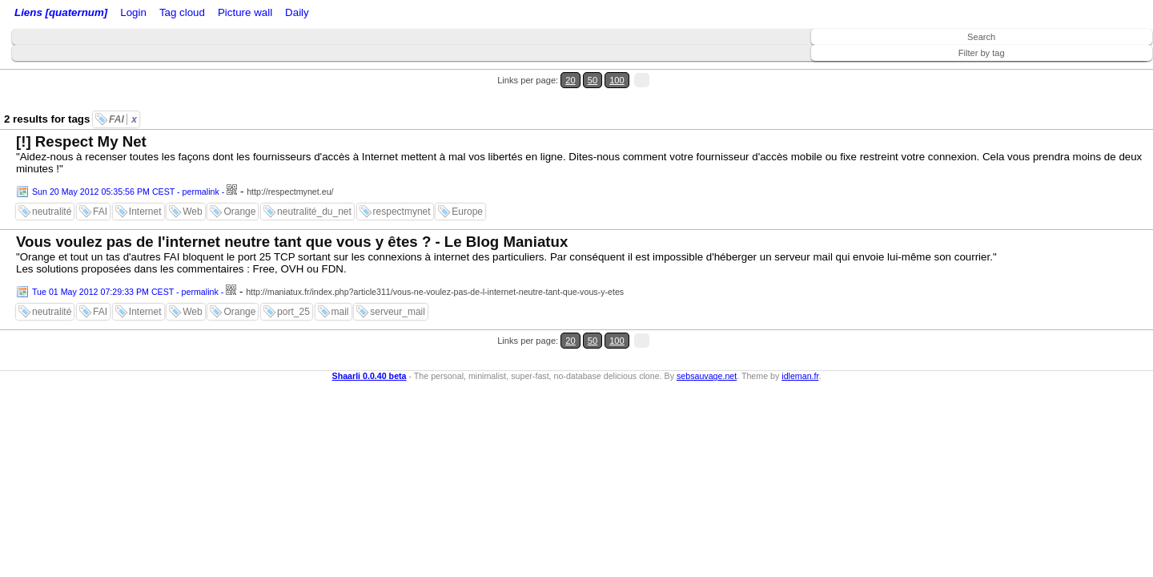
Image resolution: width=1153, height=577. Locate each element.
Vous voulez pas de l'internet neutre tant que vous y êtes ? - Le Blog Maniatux (292, 212)
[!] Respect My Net (81, 112)
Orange (239, 182)
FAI (123, 90)
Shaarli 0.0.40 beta (369, 327)
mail (340, 282)
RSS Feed (197, 14)
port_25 (293, 282)
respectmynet (402, 182)
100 (1111, 71)
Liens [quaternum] (56, 14)
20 (1079, 71)
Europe (467, 182)
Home (122, 14)
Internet (145, 182)
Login (155, 14)
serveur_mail (397, 282)
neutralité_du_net (314, 182)
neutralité (51, 182)
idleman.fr (799, 327)
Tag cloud (319, 14)
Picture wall (374, 14)
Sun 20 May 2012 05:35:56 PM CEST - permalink (125, 162)
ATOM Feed (263, 14)
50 (1094, 71)
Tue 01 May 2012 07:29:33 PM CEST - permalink (125, 263)
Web (192, 182)
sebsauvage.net (707, 327)
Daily (419, 14)
